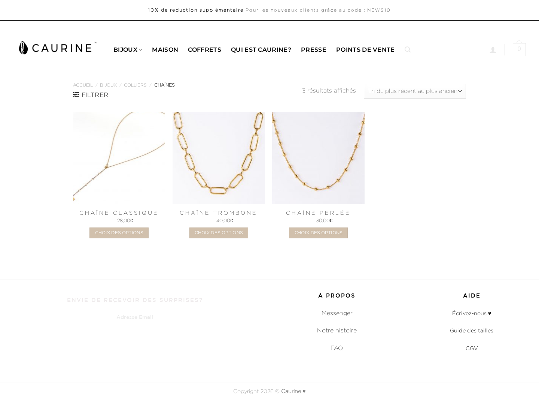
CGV (472, 348)
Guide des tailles (471, 330)
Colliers (135, 84)
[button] (408, 49)
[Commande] (415, 91)
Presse (313, 49)
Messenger (337, 313)
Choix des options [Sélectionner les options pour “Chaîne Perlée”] (318, 232)
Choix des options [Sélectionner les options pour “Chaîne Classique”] (119, 232)
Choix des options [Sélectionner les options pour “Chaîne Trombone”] (219, 232)
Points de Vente (365, 49)
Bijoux (127, 50)
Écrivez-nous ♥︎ (471, 313)
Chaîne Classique (119, 212)
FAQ (337, 348)
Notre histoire (337, 330)
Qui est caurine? (261, 49)
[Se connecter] (493, 50)
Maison (165, 49)
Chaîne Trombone (219, 212)
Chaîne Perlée (318, 212)
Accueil (83, 84)
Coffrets (204, 49)
